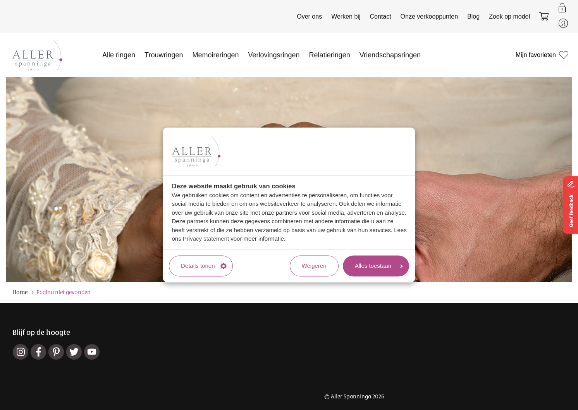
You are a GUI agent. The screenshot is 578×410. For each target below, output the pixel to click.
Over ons (309, 16)
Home (20, 292)
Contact (380, 16)
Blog (473, 16)
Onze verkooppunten (429, 16)
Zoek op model (509, 16)
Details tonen (204, 265)
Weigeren (314, 265)
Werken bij (345, 16)
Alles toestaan (379, 265)
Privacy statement (206, 239)
